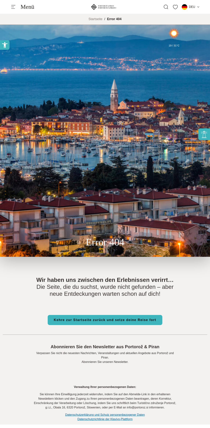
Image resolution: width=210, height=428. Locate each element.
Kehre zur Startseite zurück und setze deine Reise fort (105, 320)
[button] (5, 45)
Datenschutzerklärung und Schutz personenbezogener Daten (105, 414)
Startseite (95, 19)
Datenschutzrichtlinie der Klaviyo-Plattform (105, 419)
